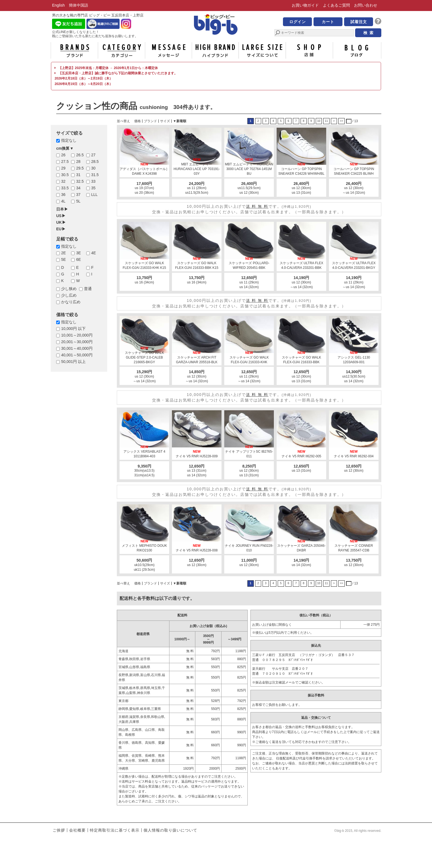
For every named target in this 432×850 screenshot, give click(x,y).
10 (318, 120)
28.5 (95, 161)
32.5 (79, 181)
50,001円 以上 (73, 361)
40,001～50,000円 (77, 355)
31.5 (95, 175)
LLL (94, 194)
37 (78, 194)
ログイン (297, 22)
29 (63, 168)
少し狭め (69, 288)
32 (63, 181)
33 (93, 181)
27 (93, 155)
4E (93, 253)
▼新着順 (179, 121)
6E (78, 259)
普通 (88, 288)
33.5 (65, 188)
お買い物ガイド (305, 5)
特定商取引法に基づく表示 (114, 830)
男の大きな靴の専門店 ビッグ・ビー (216, 25)
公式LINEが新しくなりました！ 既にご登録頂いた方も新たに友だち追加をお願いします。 (95, 34)
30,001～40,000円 (77, 348)
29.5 (79, 168)
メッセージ (168, 50)
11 (326, 120)
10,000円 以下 (73, 328)
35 (93, 188)
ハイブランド (215, 50)
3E (78, 253)
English (58, 5)
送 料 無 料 (257, 206)
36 (63, 194)
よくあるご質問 (336, 5)
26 (63, 155)
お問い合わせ (365, 5)
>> (341, 120)
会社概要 (77, 830)
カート (328, 22)
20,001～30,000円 (77, 342)
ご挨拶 (59, 830)
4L (63, 201)
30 (93, 168)
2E (63, 253)
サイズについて (262, 50)
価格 (137, 121)
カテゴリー (121, 50)
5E (63, 259)
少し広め (69, 295)
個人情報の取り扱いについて (170, 830)
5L (78, 201)
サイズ (165, 121)
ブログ (356, 50)
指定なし (69, 140)
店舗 (309, 50)
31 (78, 175)
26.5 (79, 155)
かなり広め (70, 302)
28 (78, 161)
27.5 (65, 161)
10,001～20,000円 (77, 335)
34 (78, 188)
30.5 (65, 175)
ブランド (74, 50)
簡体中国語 (78, 5)
